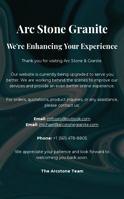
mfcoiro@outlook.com (69, 118)
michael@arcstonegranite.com (69, 124)
